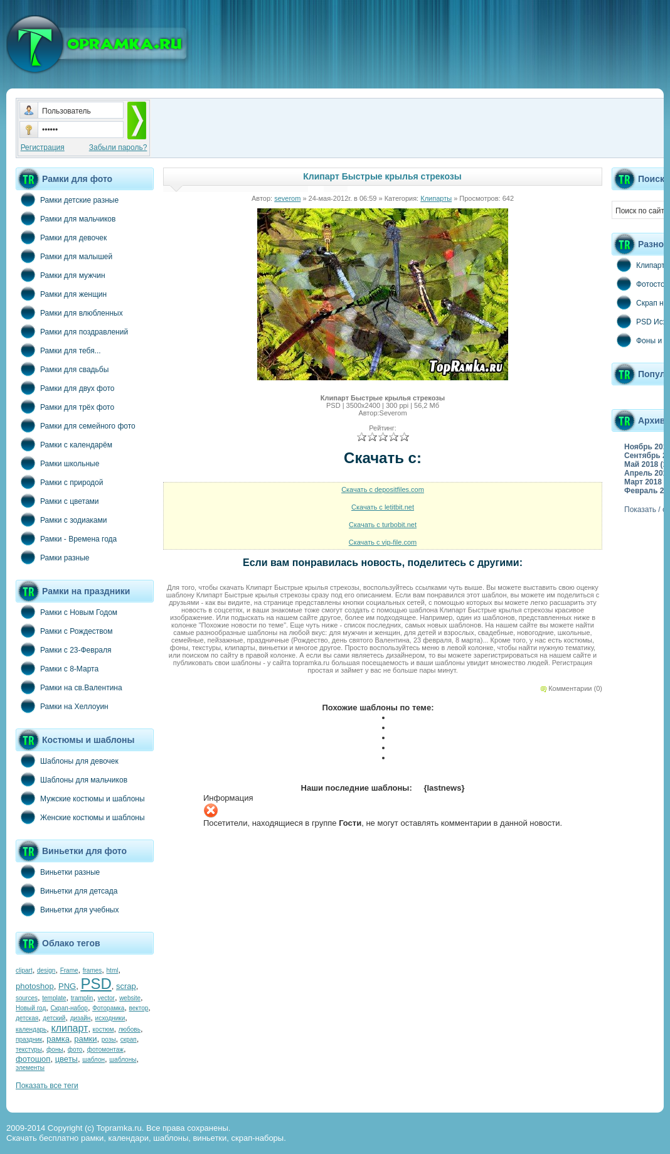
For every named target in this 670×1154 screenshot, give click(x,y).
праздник (29, 1039)
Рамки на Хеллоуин (62, 706)
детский (54, 1018)
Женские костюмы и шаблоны (80, 817)
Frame (69, 970)
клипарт (69, 1028)
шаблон (93, 1059)
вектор (139, 1008)
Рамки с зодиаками (61, 519)
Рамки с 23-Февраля (64, 649)
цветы (66, 1059)
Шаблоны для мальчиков (71, 779)
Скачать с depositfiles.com (382, 489)
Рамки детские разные (67, 199)
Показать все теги (47, 1085)
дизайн (80, 1018)
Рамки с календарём (64, 444)
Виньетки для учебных (67, 909)
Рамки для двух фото (65, 387)
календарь (31, 1029)
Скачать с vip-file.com (383, 542)
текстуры (29, 1049)
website (130, 998)
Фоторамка (108, 1008)
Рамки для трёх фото (65, 406)
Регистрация (43, 147)
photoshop (35, 986)
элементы (30, 1067)
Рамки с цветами (57, 500)
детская (27, 1018)
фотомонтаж (105, 1049)
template (54, 998)
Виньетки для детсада (66, 890)
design (46, 970)
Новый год (31, 1008)
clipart (24, 970)
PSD (95, 983)
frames (92, 970)
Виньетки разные (58, 871)
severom (287, 198)
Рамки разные (52, 557)
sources (27, 998)
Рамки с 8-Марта (57, 668)
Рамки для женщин (61, 293)
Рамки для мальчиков (65, 218)
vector (106, 998)
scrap (126, 986)
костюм (103, 1029)
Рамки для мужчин (60, 274)
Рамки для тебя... (58, 350)
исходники (110, 1018)
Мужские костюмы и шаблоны (80, 798)
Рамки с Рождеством (64, 630)
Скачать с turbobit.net (383, 524)
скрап (128, 1039)
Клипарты (436, 198)
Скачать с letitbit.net (382, 507)
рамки (85, 1039)
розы (109, 1039)
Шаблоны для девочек (67, 760)
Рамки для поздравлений (72, 331)
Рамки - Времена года (66, 538)
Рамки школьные (57, 463)
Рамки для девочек (61, 237)
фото (75, 1049)
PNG (67, 986)
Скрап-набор (69, 1008)
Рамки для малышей (64, 256)
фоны (54, 1049)
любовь (130, 1029)
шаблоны (122, 1059)
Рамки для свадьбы (62, 369)
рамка (58, 1039)
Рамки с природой (60, 482)
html (113, 970)
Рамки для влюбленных (69, 312)
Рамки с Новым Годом (66, 611)
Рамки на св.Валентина (69, 687)
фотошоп (33, 1059)
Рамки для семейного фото (76, 425)
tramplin (82, 998)
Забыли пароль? (118, 147)
